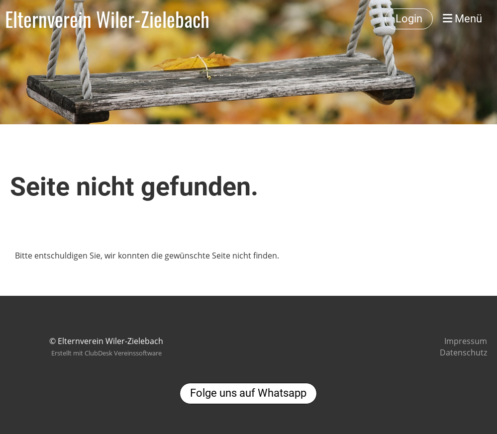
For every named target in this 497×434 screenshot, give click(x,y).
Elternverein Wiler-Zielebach (107, 19)
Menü (462, 18)
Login (409, 18)
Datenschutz (463, 352)
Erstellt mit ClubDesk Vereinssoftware (106, 352)
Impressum (465, 341)
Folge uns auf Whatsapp (248, 393)
